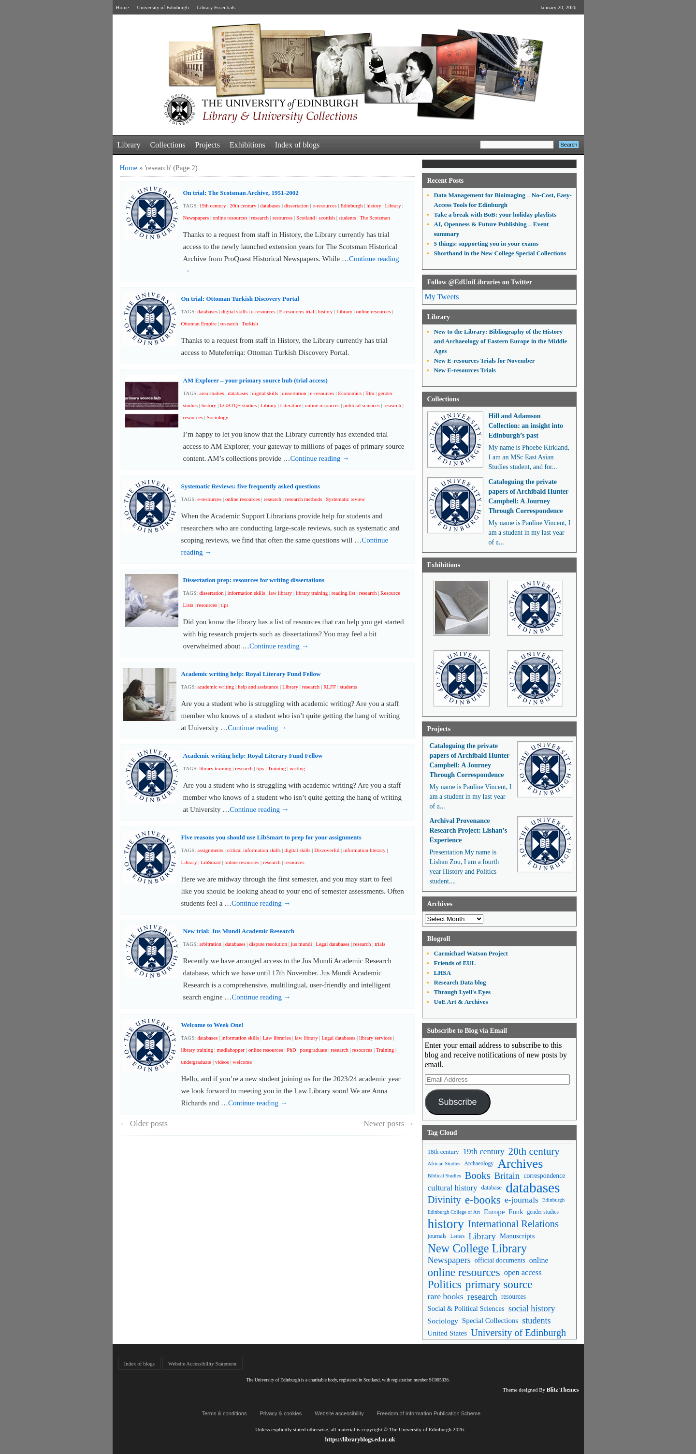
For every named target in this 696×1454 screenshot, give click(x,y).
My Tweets (442, 297)
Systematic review (345, 499)
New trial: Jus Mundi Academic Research (238, 931)
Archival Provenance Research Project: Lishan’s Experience (469, 830)
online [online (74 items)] (539, 1260)
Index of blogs (297, 145)
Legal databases (332, 944)
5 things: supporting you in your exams (486, 243)
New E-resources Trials (465, 370)
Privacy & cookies (281, 1413)
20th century (243, 205)
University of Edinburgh (162, 7)
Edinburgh (351, 205)
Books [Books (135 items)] (477, 1175)
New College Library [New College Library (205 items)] (477, 1248)
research (260, 217)
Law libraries (277, 1038)
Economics (350, 393)
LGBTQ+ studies (238, 405)
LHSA (442, 972)
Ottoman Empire (199, 323)
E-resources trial (296, 311)
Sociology (218, 417)
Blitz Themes (563, 1389)
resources (283, 217)
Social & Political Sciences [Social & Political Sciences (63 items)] (466, 1308)
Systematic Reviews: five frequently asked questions (250, 486)
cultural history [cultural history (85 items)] (453, 1187)
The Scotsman (375, 217)
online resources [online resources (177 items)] (464, 1272)
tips (225, 605)
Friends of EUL (455, 963)
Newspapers (196, 217)
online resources (230, 217)
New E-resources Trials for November (484, 360)
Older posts (144, 1123)
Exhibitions (247, 145)
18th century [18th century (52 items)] (443, 1151)
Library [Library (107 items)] (482, 1236)
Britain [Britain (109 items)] (507, 1176)
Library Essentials (216, 7)
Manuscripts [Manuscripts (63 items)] (517, 1236)
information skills (246, 593)
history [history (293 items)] (446, 1224)
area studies (211, 393)
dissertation (296, 205)
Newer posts (389, 1123)
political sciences (361, 405)
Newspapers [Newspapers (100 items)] (449, 1260)
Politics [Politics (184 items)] (445, 1284)
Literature (290, 405)
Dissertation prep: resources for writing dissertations (254, 580)
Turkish (250, 323)
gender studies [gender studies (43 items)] (543, 1212)
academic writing (215, 687)
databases (270, 205)
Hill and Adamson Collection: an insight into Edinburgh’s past (526, 425)
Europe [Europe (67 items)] (494, 1212)
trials (380, 944)
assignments (210, 850)
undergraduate (196, 1062)
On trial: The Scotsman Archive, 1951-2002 (241, 192)
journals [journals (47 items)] (437, 1236)
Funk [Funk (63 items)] (515, 1212)
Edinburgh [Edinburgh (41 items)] (553, 1200)
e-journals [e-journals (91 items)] (521, 1199)
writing (297, 768)
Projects (207, 145)
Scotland (305, 217)
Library (129, 145)
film (369, 393)
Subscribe (457, 1102)
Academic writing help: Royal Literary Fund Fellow (251, 673)
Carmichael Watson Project (471, 953)
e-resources (324, 205)
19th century (212, 205)
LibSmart (211, 862)
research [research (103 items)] (482, 1297)
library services (375, 1038)
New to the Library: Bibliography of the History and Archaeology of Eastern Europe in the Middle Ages (500, 341)
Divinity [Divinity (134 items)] (444, 1199)
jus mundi (301, 944)
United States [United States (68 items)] (447, 1333)
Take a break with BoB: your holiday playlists (495, 214)
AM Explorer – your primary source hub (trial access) (255, 380)
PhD (291, 1050)
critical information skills (254, 850)
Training (277, 768)
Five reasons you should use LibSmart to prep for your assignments (271, 837)
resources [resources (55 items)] (513, 1296)
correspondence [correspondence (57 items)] (544, 1175)
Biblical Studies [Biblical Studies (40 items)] (444, 1175)
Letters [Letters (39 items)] (457, 1236)
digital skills (234, 311)
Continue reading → (319, 458)
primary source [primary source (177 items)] (499, 1284)
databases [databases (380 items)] (533, 1188)
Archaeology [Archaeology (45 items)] (478, 1163)
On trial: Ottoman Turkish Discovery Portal (240, 298)
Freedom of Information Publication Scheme (429, 1413)
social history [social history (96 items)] (531, 1308)
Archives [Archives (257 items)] (520, 1164)
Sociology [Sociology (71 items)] (443, 1321)
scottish (327, 217)
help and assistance (258, 687)
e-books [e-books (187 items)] (483, 1200)
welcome (242, 1062)
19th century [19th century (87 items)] (484, 1151)
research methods (303, 499)
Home (122, 7)
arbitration (210, 944)
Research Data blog (460, 982)
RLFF (329, 687)
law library (280, 593)
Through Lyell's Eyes (462, 992)
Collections (167, 145)
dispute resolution (268, 944)
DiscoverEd (326, 850)
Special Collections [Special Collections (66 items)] (490, 1320)
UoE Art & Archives (461, 1001)
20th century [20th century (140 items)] (534, 1151)
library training (312, 593)
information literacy (364, 850)
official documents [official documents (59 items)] (500, 1260)
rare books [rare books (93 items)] (446, 1296)
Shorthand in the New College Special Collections (500, 253)
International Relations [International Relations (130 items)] (513, 1224)
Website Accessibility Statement (202, 1363)
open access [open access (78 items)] (523, 1272)
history (373, 205)
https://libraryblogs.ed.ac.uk (360, 1439)
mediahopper (231, 1050)
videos (222, 1062)
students (347, 217)
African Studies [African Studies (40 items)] (444, 1163)
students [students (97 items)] (536, 1320)
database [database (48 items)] (491, 1187)
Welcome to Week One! (212, 1024)
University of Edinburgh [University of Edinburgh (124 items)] (518, 1332)
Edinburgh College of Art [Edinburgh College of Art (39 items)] (454, 1212)
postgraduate (313, 1050)
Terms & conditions (224, 1413)
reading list (343, 593)
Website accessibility (339, 1413)
